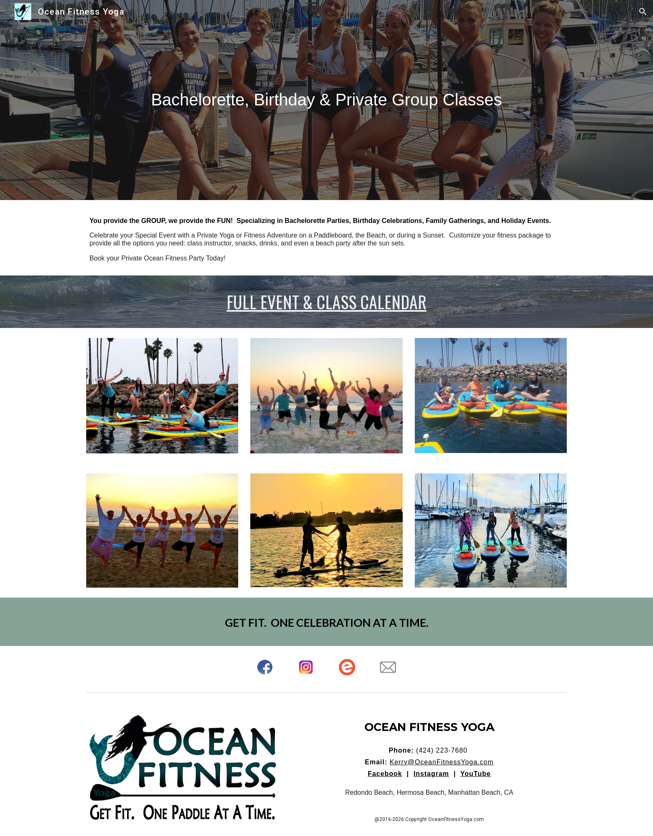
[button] (643, 12)
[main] (326, 100)
